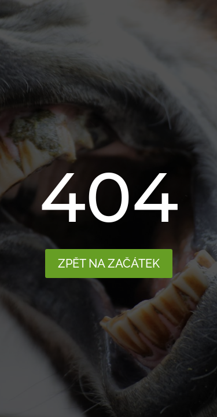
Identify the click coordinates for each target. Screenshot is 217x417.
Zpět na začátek (109, 263)
